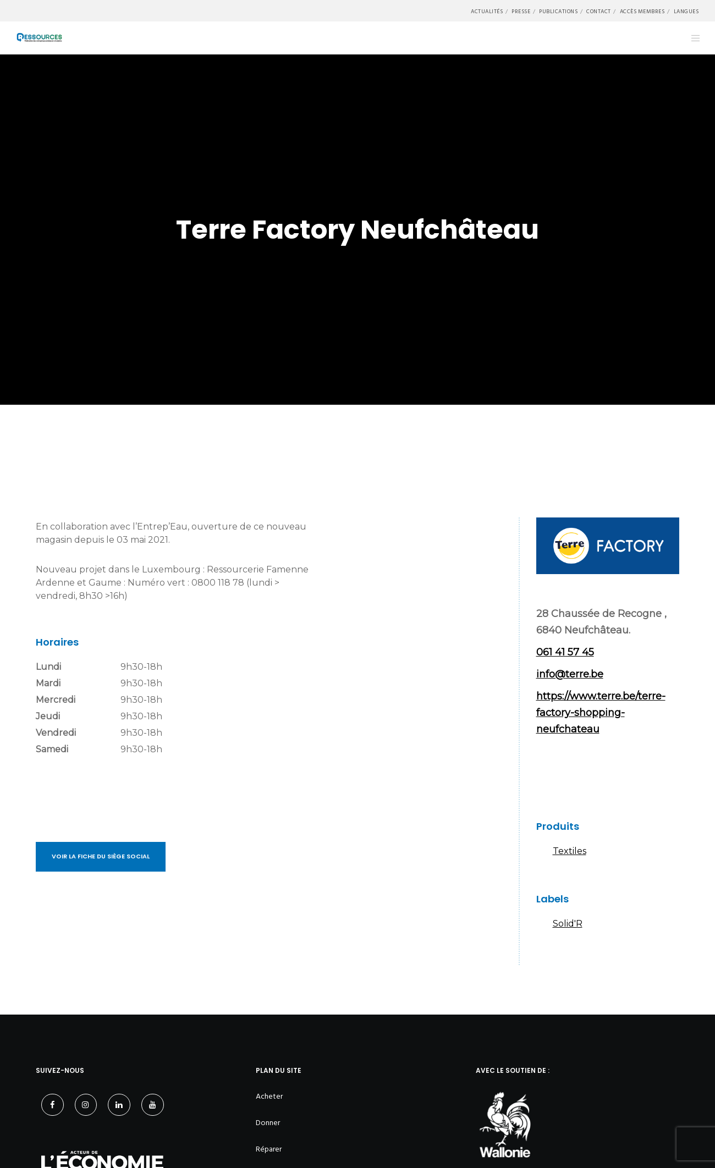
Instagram (583, 776)
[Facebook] (52, 1105)
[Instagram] (86, 1105)
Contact (598, 11)
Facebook (550, 776)
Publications (558, 11)
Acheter (269, 1096)
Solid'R (567, 923)
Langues (686, 11)
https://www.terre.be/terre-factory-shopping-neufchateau (601, 712)
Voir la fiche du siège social (101, 856)
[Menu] (688, 37)
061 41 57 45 (565, 652)
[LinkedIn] (119, 1105)
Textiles (569, 851)
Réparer (269, 1149)
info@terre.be (569, 674)
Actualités (487, 11)
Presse (521, 11)
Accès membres (642, 11)
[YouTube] (152, 1105)
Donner (268, 1122)
